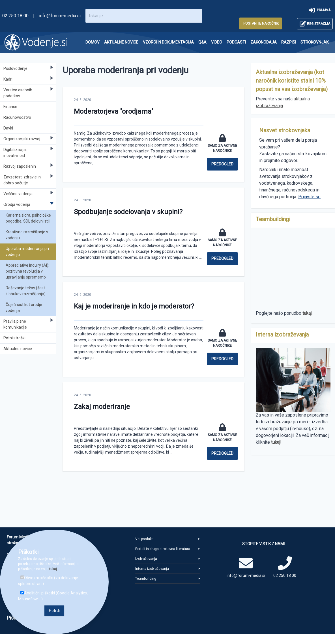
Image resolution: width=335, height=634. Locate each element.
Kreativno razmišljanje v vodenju (27, 235)
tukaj (53, 569)
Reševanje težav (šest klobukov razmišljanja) (26, 291)
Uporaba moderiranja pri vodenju (27, 251)
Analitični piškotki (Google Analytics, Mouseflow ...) (53, 596)
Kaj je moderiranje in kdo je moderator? (134, 306)
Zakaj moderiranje (102, 407)
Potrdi (54, 610)
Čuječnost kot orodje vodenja (24, 307)
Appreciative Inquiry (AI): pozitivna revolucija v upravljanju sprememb (27, 271)
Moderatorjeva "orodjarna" (113, 111)
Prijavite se (309, 196)
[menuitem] (92, 42)
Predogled (222, 164)
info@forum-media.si (60, 15)
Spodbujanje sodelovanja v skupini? (128, 212)
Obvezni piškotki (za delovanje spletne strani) (48, 580)
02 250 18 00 (15, 15)
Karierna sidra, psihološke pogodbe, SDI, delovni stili (28, 218)
